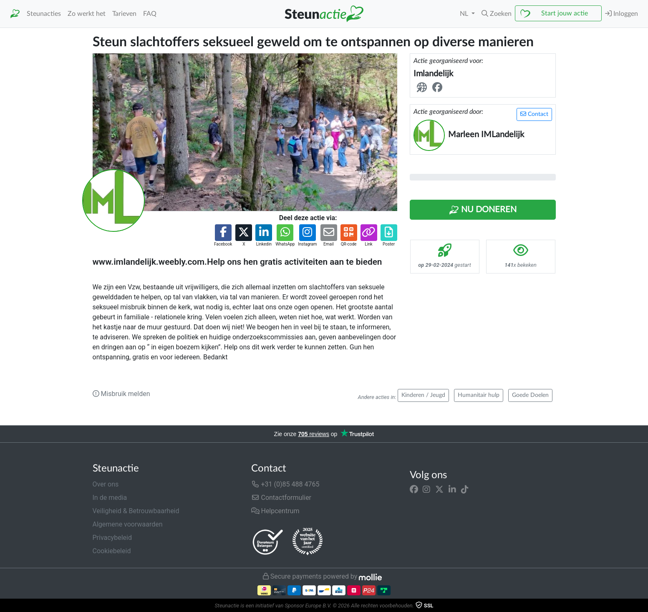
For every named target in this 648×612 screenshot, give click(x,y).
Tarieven (124, 13)
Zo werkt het (87, 13)
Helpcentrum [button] (275, 511)
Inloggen (621, 13)
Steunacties (44, 13)
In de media (110, 498)
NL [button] (465, 13)
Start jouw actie (564, 13)
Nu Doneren (483, 210)
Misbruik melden (121, 394)
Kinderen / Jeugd (423, 395)
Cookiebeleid (112, 551)
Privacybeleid (112, 538)
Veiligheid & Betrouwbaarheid (136, 511)
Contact (534, 114)
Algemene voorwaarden (128, 524)
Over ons (106, 484)
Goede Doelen (530, 395)
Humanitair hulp (478, 395)
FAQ (149, 13)
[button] (496, 13)
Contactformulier (281, 498)
